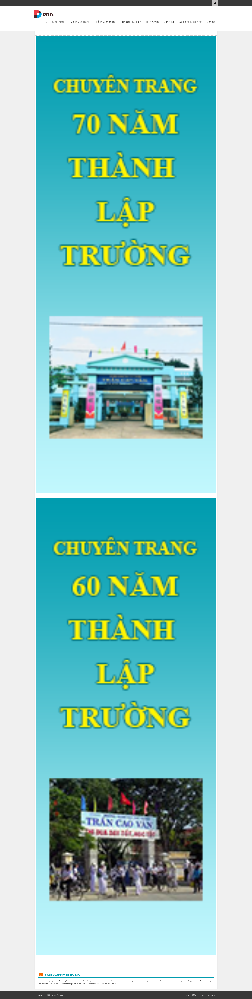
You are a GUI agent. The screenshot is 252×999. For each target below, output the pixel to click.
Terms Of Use (190, 995)
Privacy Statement (207, 995)
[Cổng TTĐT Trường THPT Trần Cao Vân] (44, 13)
